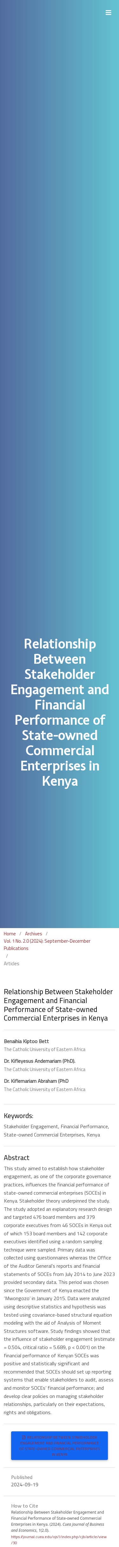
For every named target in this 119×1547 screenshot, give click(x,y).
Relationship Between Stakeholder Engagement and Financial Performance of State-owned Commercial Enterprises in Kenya (59, 1445)
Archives (33, 933)
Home (10, 933)
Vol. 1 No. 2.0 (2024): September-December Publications (47, 945)
